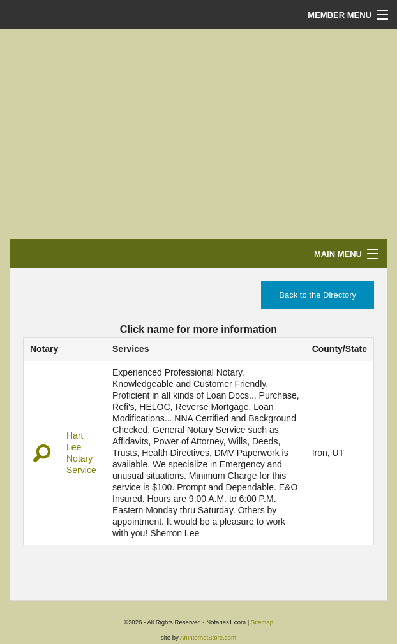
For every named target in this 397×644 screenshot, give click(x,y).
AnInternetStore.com (208, 637)
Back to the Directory (317, 295)
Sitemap (262, 622)
